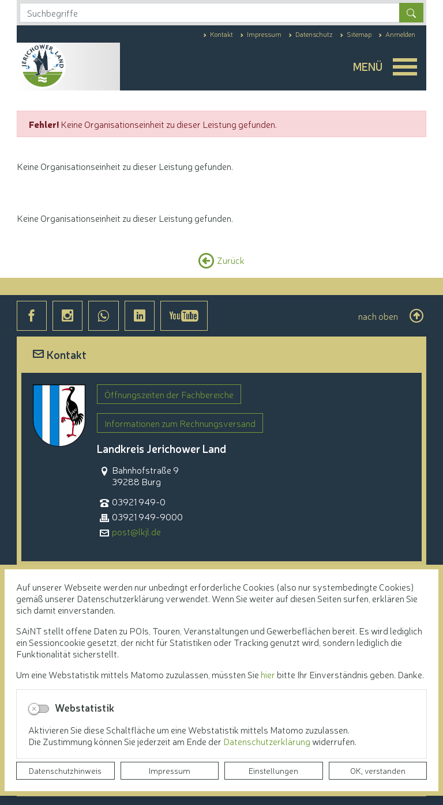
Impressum (169, 770)
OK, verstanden (378, 770)
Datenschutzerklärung (267, 741)
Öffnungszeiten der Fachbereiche (169, 394)
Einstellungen (273, 770)
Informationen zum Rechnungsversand (180, 423)
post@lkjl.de (136, 532)
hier (268, 674)
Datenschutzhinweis (65, 770)
